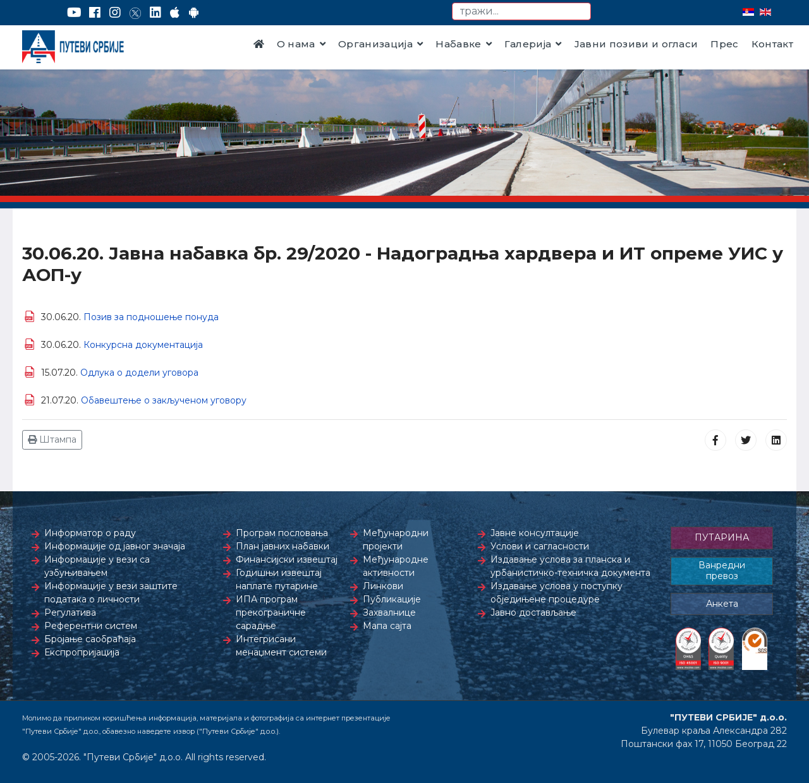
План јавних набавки (282, 546)
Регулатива (70, 612)
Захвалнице (389, 612)
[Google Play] (194, 12)
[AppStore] (174, 12)
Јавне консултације (534, 533)
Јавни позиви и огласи (636, 44)
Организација (375, 44)
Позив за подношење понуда (151, 317)
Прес (724, 44)
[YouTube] (74, 12)
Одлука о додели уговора (139, 372)
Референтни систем (90, 625)
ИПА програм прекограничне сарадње (271, 612)
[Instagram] (115, 12)
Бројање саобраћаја (90, 639)
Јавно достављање (533, 612)
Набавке (458, 44)
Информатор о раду (90, 533)
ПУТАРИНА (722, 537)
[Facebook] (94, 12)
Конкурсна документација (143, 344)
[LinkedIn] (155, 12)
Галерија (528, 44)
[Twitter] (135, 12)
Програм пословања (282, 533)
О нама (296, 44)
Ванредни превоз (721, 570)
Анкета (722, 603)
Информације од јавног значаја (114, 546)
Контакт (772, 44)
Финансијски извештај (287, 559)
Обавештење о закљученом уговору (163, 400)
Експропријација (81, 652)
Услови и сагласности (539, 546)
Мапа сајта (387, 625)
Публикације (392, 599)
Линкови (383, 586)
